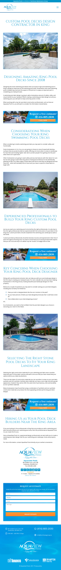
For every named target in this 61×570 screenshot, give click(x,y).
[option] (14, 560)
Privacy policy (38, 566)
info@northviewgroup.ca (44, 535)
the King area (20, 149)
